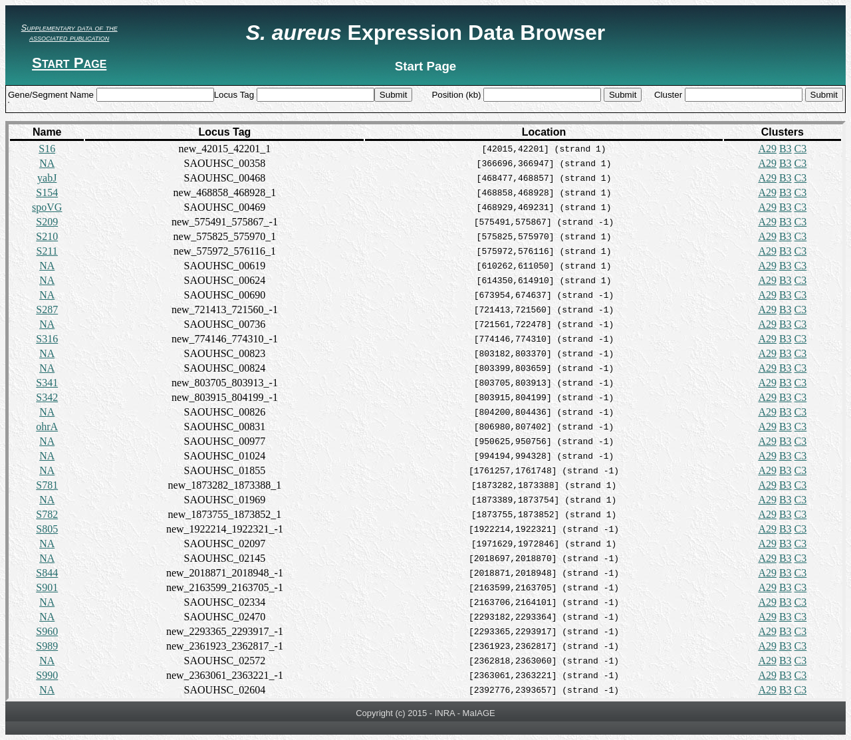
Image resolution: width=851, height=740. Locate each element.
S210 (47, 236)
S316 (47, 338)
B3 (785, 148)
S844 (47, 572)
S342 (47, 397)
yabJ (47, 178)
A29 (767, 148)
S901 (47, 587)
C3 (800, 148)
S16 (47, 148)
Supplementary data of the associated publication (69, 33)
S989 (47, 646)
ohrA (47, 426)
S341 (47, 382)
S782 (47, 514)
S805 (47, 529)
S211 (47, 251)
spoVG (47, 207)
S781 (47, 485)
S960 (47, 631)
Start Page (69, 63)
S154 (47, 192)
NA (47, 163)
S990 (47, 675)
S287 (47, 309)
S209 (47, 221)
